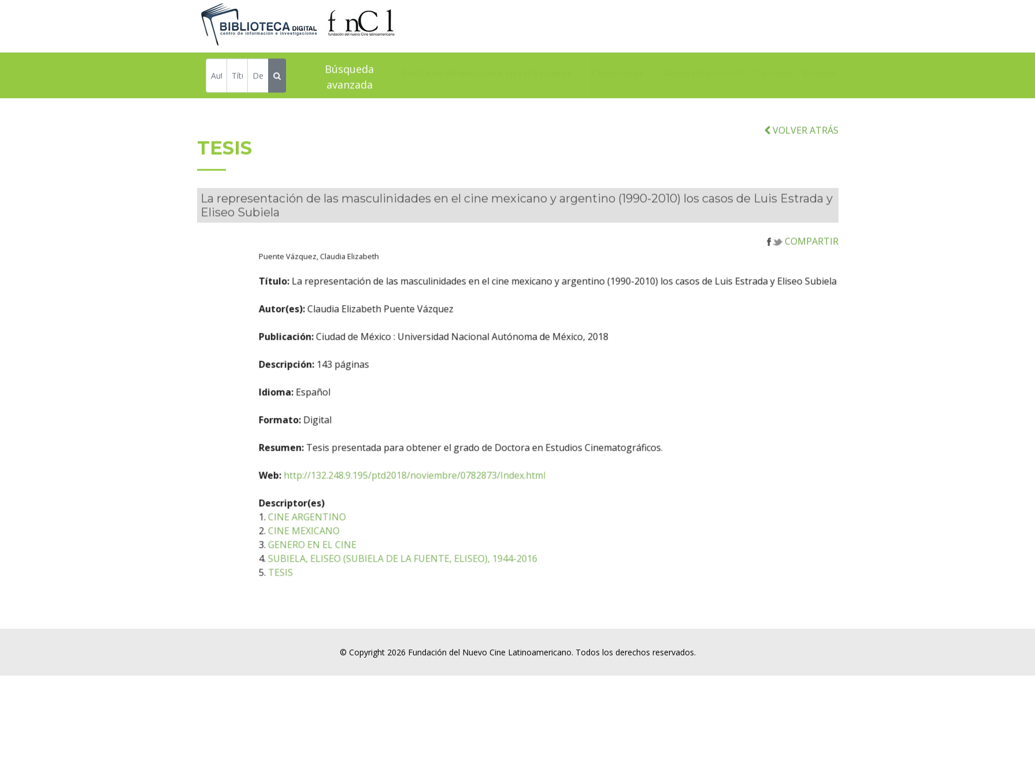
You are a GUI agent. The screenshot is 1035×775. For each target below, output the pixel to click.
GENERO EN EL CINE (342, 553)
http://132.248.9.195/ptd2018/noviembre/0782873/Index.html (444, 484)
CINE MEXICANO (333, 539)
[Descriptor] (258, 77)
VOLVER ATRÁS (801, 139)
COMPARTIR (803, 250)
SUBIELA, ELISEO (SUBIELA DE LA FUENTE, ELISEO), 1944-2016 (432, 567)
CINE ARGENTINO (337, 526)
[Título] (237, 77)
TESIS (310, 581)
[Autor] (216, 77)
